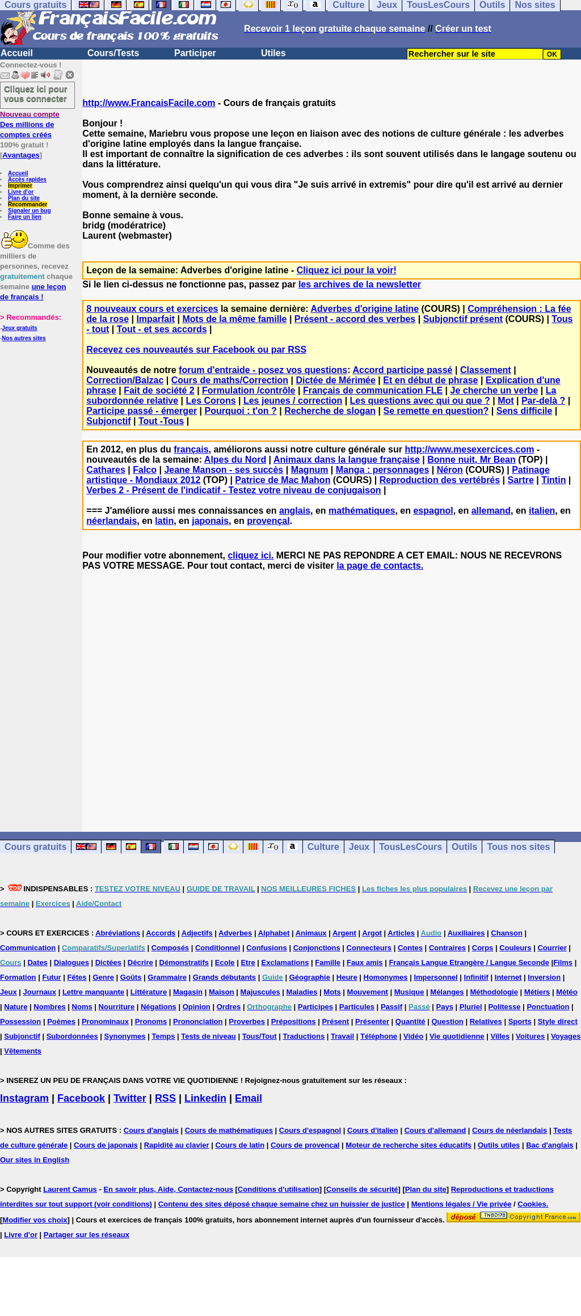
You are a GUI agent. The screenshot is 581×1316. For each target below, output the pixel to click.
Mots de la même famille (234, 319)
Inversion (544, 977)
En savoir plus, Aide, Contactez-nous (168, 1189)
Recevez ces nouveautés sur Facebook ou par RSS (196, 349)
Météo (567, 992)
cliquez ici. (250, 555)
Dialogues (71, 962)
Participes (315, 1006)
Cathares (105, 470)
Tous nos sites (518, 847)
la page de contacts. (379, 565)
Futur (51, 977)
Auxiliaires (466, 933)
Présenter (372, 1021)
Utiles (273, 53)
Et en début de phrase (430, 380)
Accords (160, 933)
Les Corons (211, 400)
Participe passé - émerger (141, 411)
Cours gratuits (35, 847)
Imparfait (155, 319)
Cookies (531, 1204)
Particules (356, 1006)
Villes (500, 1036)
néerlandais (111, 521)
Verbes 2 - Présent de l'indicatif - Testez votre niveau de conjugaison (233, 490)
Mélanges (447, 992)
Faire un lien (24, 217)
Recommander (27, 204)
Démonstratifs (184, 962)
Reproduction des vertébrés (440, 480)
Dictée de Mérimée (336, 380)
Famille (327, 962)
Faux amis (365, 962)
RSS (165, 1098)
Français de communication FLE (373, 390)
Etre (248, 962)
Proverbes (247, 1021)
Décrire (140, 962)
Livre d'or (20, 192)
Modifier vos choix (34, 1220)
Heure (346, 977)
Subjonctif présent (463, 319)
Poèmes (61, 1021)
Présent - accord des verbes (354, 319)
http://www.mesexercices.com (469, 449)
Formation (18, 977)
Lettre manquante (93, 992)
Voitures (530, 1036)
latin (164, 521)
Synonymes (125, 1036)
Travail (342, 1036)
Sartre (521, 480)
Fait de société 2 (159, 390)
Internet (508, 977)
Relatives (486, 1021)
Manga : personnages (382, 470)
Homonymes (386, 977)
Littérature (148, 992)
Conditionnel (217, 947)
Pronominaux (105, 1021)
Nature (15, 1006)
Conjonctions (316, 947)
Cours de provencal (305, 1145)
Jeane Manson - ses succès (223, 470)
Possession (20, 1021)
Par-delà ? (543, 400)
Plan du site (24, 198)
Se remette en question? (436, 411)
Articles (401, 933)
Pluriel (471, 1006)
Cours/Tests (113, 53)
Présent (335, 1021)
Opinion (196, 1006)
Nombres (49, 1006)
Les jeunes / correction (292, 400)
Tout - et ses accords (162, 329)
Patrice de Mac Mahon (282, 480)
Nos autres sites (23, 338)
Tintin (553, 480)
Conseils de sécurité (362, 1189)
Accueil (17, 53)
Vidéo (413, 1036)
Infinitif (476, 977)
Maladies (302, 992)
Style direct (558, 1021)
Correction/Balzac (124, 380)
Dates (37, 962)
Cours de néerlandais (509, 1130)
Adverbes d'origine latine (365, 309)
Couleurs (515, 947)
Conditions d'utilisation (278, 1189)
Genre (103, 977)
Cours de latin (239, 1145)
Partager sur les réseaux (86, 1234)
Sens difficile (524, 411)
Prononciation (197, 1021)
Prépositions (293, 1021)
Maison (221, 992)
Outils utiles (499, 1145)
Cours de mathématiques (229, 1130)
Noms (82, 1006)
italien (542, 510)
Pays (444, 1006)
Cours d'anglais (151, 1130)
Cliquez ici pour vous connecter (36, 93)
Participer (195, 53)
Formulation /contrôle (248, 390)
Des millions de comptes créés (30, 124)
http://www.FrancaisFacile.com (148, 103)
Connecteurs (369, 947)
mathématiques (362, 510)
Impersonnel (435, 977)
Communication (28, 947)
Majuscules (260, 992)
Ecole (225, 962)
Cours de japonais (106, 1145)
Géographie (309, 977)
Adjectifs (197, 933)
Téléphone (378, 1036)
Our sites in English (34, 1160)
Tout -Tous (161, 421)
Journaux (40, 992)
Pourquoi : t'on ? (240, 411)
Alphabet (274, 933)
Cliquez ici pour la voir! (347, 270)
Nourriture (117, 1006)
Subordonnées (72, 1036)
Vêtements (22, 1051)
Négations (158, 1006)
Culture (323, 847)
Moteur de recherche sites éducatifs (408, 1145)
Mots (331, 992)
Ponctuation (548, 1006)
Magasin (188, 992)
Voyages (566, 1036)
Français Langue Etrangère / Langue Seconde (469, 962)
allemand (491, 510)
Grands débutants (224, 977)
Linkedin (205, 1098)
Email (248, 1098)
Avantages (20, 155)
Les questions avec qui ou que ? (420, 400)
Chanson (507, 933)
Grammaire (167, 977)
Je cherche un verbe (494, 390)
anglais (294, 510)
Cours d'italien (372, 1130)
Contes (410, 947)
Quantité (410, 1021)
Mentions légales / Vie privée (461, 1204)
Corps (483, 947)
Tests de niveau (208, 1036)
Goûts (131, 977)
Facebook (81, 1098)
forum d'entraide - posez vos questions (263, 370)
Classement (485, 370)
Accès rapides (27, 179)
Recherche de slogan (330, 411)
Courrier (551, 947)
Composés (170, 947)
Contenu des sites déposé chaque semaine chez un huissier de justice (281, 1204)
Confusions (266, 947)
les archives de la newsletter (359, 284)
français (191, 449)
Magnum (310, 470)
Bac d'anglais (549, 1145)
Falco (145, 470)
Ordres (229, 1006)
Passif (391, 1006)
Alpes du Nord (235, 459)
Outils (464, 847)
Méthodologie (494, 992)
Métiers (537, 992)
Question (447, 1021)
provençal (268, 521)
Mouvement (367, 992)
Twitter (129, 1098)
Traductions (304, 1036)
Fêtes (77, 977)
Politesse (504, 1006)
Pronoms (151, 1021)
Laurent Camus (70, 1189)
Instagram (24, 1098)
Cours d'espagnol (310, 1130)
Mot (505, 400)
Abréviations (117, 933)
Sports (520, 1021)
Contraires (447, 947)
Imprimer (20, 186)
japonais (210, 521)
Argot (372, 933)
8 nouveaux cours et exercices (152, 309)
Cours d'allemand (435, 1130)
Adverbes (235, 933)
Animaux (311, 933)
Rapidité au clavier (176, 1145)
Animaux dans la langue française (346, 459)
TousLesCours (410, 847)
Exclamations (285, 962)
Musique (409, 992)
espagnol (433, 510)
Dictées (108, 962)
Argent (344, 933)
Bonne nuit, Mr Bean (471, 459)
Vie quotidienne (457, 1036)
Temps (163, 1036)
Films (562, 962)
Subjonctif (108, 421)
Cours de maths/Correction (229, 380)
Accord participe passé (402, 370)
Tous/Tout (259, 1036)
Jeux (359, 847)
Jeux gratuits (19, 328)
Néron (450, 470)
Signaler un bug (29, 211)
